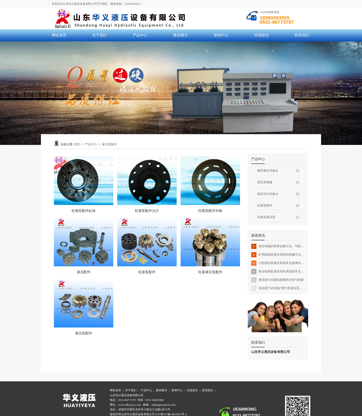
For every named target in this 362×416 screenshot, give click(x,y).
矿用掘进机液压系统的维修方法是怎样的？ (278, 254)
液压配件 (83, 272)
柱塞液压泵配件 (210, 272)
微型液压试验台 (267, 170)
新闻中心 (221, 35)
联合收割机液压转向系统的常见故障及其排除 (278, 271)
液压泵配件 (109, 144)
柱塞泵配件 (264, 205)
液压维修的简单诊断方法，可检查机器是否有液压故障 (278, 246)
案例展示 (180, 35)
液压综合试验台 (267, 194)
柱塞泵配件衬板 (210, 211)
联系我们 (302, 35)
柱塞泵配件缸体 (84, 211)
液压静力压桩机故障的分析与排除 (277, 280)
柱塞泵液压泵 (266, 217)
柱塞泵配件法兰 (147, 211)
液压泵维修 (264, 182)
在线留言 (261, 35)
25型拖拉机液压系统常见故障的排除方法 (278, 263)
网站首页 (59, 35)
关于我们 (99, 35)
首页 (77, 144)
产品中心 (140, 35)
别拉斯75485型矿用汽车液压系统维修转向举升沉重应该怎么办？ (278, 288)
